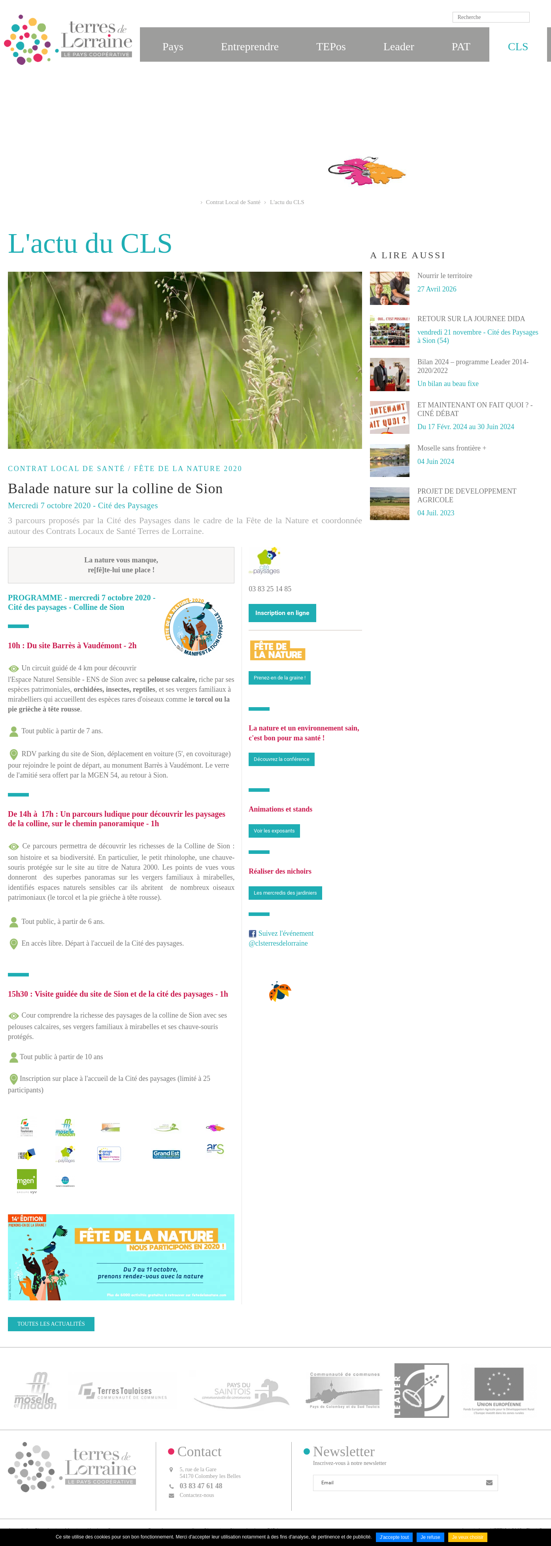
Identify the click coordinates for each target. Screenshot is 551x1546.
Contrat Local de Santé (233, 202)
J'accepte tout (394, 1537)
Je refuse (430, 1537)
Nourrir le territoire (444, 276)
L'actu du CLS (287, 202)
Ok (537, 17)
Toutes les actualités (51, 1324)
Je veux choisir (467, 1537)
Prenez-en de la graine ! (280, 678)
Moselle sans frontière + (452, 448)
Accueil (193, 202)
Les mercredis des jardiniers (285, 893)
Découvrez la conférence (281, 759)
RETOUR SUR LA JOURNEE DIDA (471, 319)
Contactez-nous (197, 1495)
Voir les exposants (274, 831)
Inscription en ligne (282, 613)
